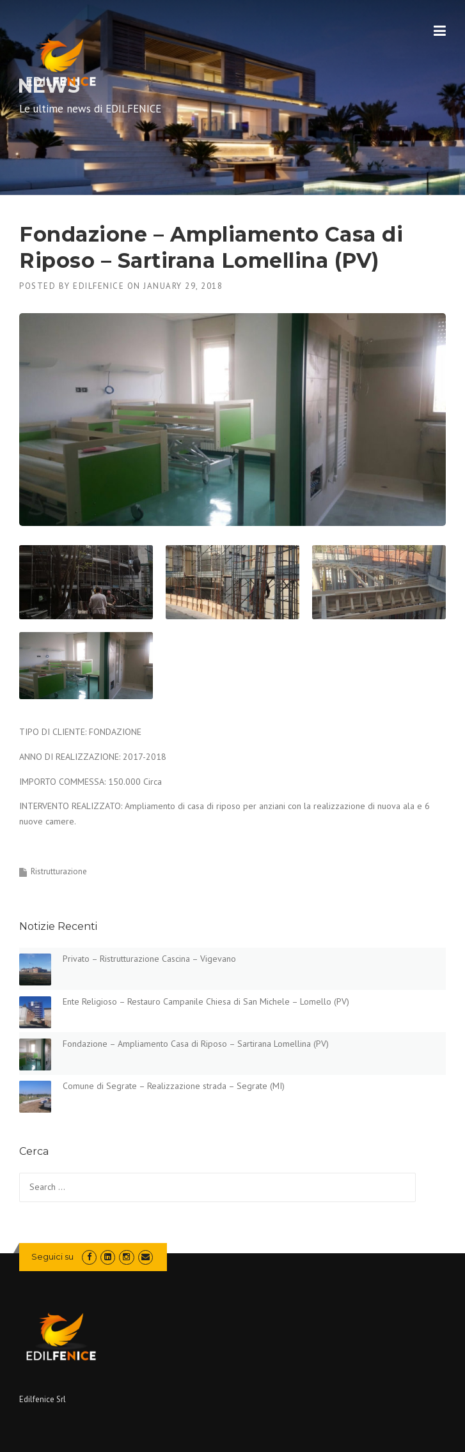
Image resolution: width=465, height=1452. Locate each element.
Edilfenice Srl (42, 1399)
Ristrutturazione (59, 871)
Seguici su (52, 1256)
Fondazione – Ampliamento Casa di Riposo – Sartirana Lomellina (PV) (196, 1043)
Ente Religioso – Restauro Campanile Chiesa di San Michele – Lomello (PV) (206, 1001)
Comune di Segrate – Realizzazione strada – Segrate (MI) (174, 1086)
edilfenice (98, 286)
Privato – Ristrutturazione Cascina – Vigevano (149, 958)
